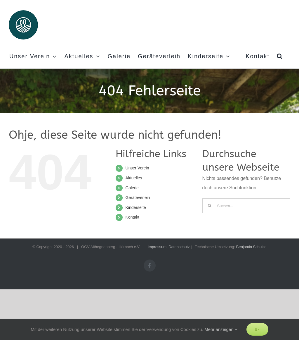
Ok (257, 329)
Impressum (157, 247)
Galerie (132, 188)
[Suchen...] (246, 205)
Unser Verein (137, 168)
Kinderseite (136, 207)
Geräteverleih (138, 197)
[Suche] (209, 205)
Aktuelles (134, 178)
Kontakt (132, 217)
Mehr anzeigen (220, 329)
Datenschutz (179, 247)
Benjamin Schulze (251, 247)
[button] (280, 56)
